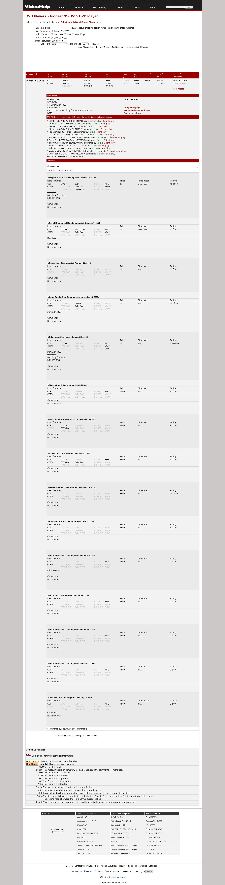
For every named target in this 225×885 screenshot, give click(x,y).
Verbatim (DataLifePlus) (60, 151)
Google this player (132, 107)
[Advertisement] (112, 60)
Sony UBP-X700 (152, 817)
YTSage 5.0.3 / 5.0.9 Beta (121, 833)
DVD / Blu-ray (99, 7)
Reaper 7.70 (81, 829)
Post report (178, 88)
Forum (62, 7)
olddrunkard (54, 555)
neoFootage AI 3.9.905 (85, 841)
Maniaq (52, 385)
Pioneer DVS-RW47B (58, 137)
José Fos (53, 697)
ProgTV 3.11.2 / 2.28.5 (85, 853)
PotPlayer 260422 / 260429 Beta (89, 845)
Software (79, 7)
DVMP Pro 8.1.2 (117, 817)
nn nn (51, 595)
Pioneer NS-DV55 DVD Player (74, 16)
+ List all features (58, 40)
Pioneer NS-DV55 (35, 80)
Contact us (79, 865)
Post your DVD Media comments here (65, 156)
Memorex (53, 129)
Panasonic (54, 131)
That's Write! (55, 142)
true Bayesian (96, 796)
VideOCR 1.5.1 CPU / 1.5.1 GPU (123, 829)
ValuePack (54, 148)
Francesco (54, 487)
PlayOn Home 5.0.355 (120, 837)
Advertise (112, 865)
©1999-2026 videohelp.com (112, 882)
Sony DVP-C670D (153, 837)
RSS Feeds (132, 865)
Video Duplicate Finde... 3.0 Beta (124, 849)
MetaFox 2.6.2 (117, 841)
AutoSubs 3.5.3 (83, 817)
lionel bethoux (55, 419)
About (152, 7)
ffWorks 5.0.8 (82, 825)
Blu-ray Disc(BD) (61, 31)
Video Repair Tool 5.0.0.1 (121, 821)
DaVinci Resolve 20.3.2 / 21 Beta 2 (124, 845)
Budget (52, 123)
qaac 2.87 (80, 837)
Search (69, 865)
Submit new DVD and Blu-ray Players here (81, 22)
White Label (54, 153)
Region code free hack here (137, 110)
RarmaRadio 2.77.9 (118, 825)
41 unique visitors (58, 829)
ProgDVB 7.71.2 (83, 849)
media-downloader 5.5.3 (86, 821)
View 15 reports (180, 80)
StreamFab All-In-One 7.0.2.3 (88, 833)
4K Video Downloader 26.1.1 (122, 853)
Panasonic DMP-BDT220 (156, 841)
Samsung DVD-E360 (154, 833)
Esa (50, 126)
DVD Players (36, 16)
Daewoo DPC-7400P (154, 821)
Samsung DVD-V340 (154, 829)
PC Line (52, 134)
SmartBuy (53, 140)
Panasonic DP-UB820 (154, 853)
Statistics (142, 865)
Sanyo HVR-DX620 (153, 845)
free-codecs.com (117, 877)
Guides (119, 7)
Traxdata (53, 145)
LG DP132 (150, 849)
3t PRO (52, 121)
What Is (136, 7)
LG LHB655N (151, 825)
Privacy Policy (92, 865)
